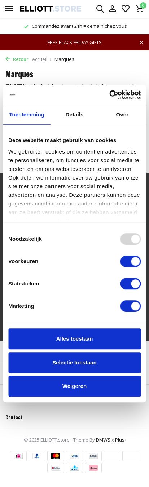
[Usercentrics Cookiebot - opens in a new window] (109, 94)
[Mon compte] (112, 9)
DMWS (103, 440)
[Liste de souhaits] (126, 9)
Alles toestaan (74, 339)
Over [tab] (122, 114)
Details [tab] (75, 114)
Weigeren (74, 386)
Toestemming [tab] (26, 114)
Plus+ (121, 440)
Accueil (42, 59)
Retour (17, 59)
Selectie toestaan (74, 362)
